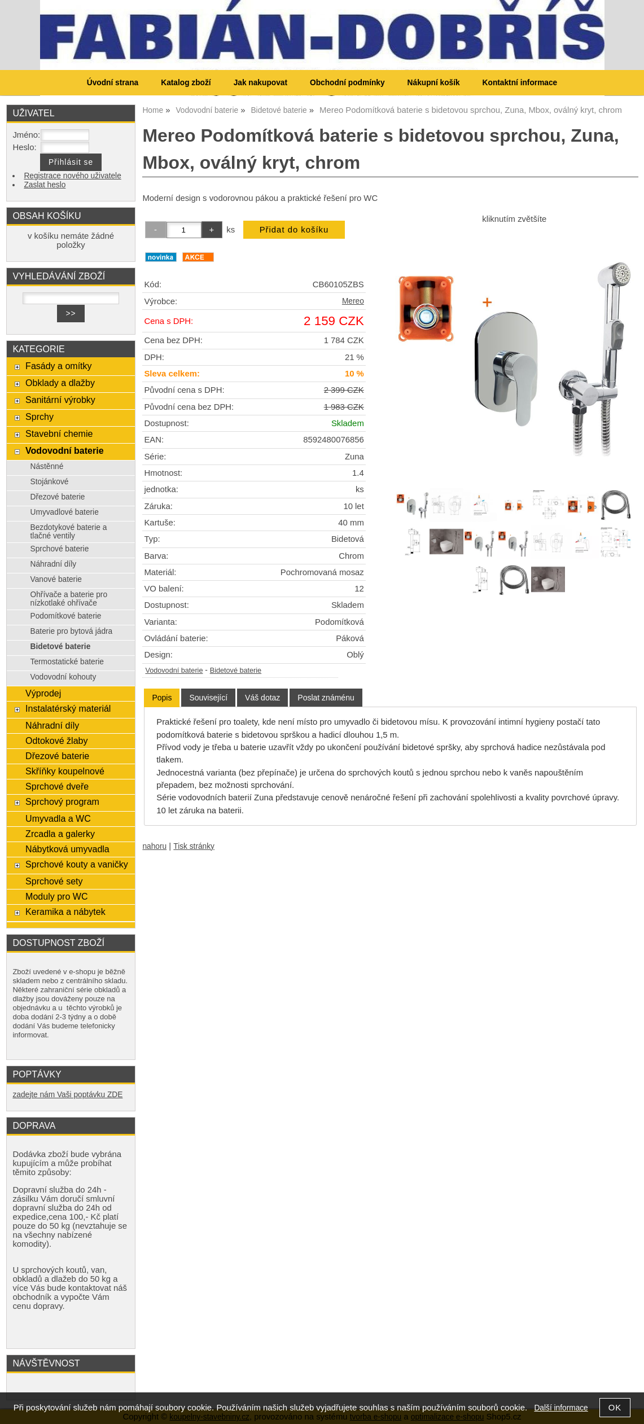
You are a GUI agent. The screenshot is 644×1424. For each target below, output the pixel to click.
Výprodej (43, 693)
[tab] (161, 698)
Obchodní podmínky (347, 82)
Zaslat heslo (44, 185)
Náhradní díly (53, 564)
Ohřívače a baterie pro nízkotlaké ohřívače (69, 598)
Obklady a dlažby (60, 383)
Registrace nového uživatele (72, 176)
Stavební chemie (59, 433)
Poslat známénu (325, 697)
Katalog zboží (186, 82)
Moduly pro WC (56, 896)
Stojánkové (49, 481)
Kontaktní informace (520, 82)
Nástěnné (47, 466)
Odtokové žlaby (56, 740)
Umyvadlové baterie (64, 512)
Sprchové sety (53, 881)
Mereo (353, 301)
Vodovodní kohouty (63, 677)
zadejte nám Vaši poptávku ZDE (67, 1094)
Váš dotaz (262, 697)
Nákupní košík (434, 82)
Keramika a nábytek (65, 911)
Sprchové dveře (57, 786)
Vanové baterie (56, 579)
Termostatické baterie (67, 662)
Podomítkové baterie (66, 616)
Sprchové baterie (59, 549)
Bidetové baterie (235, 670)
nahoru (154, 846)
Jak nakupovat (260, 82)
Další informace (561, 1408)
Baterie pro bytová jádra (71, 631)
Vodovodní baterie (174, 670)
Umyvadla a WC (58, 818)
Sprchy (39, 416)
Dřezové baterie (57, 497)
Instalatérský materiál (68, 708)
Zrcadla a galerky (60, 834)
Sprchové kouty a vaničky (76, 864)
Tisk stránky (193, 846)
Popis (162, 697)
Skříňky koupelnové (64, 771)
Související (208, 697)
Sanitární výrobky (60, 400)
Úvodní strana (112, 82)
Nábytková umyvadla (67, 849)
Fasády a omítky (58, 366)
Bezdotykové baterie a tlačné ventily (68, 531)
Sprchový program (62, 801)
